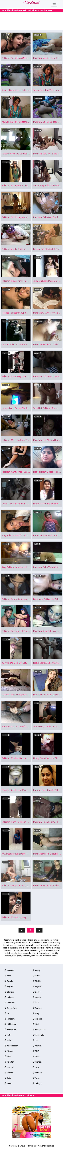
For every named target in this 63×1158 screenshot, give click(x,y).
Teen (8, 1111)
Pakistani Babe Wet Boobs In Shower (47, 220)
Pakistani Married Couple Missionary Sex (47, 57)
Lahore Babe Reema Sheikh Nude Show (16, 416)
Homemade (11, 1054)
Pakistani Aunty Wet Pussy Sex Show (16, 481)
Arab (8, 997)
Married (9, 1076)
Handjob (37, 1042)
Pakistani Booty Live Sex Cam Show (47, 546)
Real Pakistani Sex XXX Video (47, 677)
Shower (9, 1099)
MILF (36, 1076)
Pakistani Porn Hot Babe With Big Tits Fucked (16, 840)
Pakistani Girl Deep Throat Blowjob (47, 383)
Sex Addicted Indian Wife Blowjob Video (16, 742)
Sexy (36, 1094)
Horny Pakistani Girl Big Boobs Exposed (47, 514)
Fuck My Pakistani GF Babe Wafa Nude (47, 807)
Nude (36, 1082)
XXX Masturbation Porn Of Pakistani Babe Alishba (16, 873)
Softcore (38, 1099)
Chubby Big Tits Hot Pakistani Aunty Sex (16, 807)
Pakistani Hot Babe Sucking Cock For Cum (47, 351)
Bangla (9, 1003)
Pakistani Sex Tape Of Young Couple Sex (16, 644)
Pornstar (37, 1088)
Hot (7, 1059)
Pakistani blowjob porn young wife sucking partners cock (16, 938)
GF (7, 1037)
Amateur (9, 991)
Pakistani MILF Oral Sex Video (16, 449)
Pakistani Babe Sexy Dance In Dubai (16, 383)
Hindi (36, 1048)
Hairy (36, 1037)
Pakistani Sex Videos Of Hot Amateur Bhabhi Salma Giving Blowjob (16, 57)
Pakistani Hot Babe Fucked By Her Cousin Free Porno (47, 905)
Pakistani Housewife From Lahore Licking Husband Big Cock (16, 285)
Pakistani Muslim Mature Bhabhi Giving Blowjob (16, 775)
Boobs (37, 1014)
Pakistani (10, 1088)
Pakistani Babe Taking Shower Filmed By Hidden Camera (47, 579)
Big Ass (37, 1008)
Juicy (36, 1065)
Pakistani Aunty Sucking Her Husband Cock (16, 253)
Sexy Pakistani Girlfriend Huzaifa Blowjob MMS (16, 546)
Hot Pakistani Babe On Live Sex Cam (47, 710)
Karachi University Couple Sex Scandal (16, 155)
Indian (8, 1065)
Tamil (36, 1105)
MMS (8, 1082)
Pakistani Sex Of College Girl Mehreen (47, 122)
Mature (37, 1071)
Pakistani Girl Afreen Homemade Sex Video (47, 449)
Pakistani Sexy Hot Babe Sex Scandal (47, 155)
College (9, 1020)
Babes (37, 997)
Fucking (37, 1031)
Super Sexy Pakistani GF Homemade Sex (47, 188)
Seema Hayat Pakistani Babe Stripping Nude (47, 742)
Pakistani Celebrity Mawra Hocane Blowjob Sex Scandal (16, 612)
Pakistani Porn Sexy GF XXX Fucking (47, 840)
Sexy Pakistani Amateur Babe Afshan (16, 579)
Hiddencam (10, 1048)
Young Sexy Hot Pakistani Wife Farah (16, 122)
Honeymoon (39, 1054)
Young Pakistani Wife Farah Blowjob (47, 90)
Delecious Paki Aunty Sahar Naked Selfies (47, 612)
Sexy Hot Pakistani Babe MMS (47, 416)
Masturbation (11, 1071)
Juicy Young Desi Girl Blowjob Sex (16, 677)
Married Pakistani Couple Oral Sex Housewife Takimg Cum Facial (16, 318)
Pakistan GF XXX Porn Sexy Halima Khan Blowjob (47, 318)
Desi (36, 1025)
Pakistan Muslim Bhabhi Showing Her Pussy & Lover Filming (47, 873)
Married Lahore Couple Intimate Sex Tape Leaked (16, 710)
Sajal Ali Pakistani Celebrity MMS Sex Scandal (16, 351)
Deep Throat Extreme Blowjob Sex (16, 514)
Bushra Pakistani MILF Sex (46, 253)
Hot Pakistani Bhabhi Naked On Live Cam (47, 481)
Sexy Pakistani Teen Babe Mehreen (16, 90)
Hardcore (10, 1042)
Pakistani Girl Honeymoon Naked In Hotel (16, 220)
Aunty (36, 991)
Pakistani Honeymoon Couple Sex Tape (16, 188)
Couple (37, 1020)
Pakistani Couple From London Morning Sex (16, 905)
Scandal (9, 1094)
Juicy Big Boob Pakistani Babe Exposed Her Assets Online (47, 285)
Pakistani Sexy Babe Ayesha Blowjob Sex (47, 644)
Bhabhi (37, 1003)
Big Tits (9, 1008)
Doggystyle (11, 1031)
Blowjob (9, 1014)
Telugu (37, 1111)
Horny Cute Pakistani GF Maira (47, 775)
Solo (8, 1105)
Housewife (38, 1059)
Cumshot (10, 1025)
